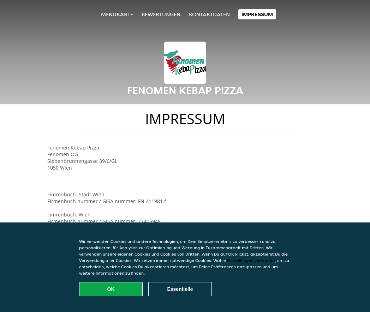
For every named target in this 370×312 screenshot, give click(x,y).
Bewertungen (161, 14)
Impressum (257, 14)
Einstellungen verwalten (251, 260)
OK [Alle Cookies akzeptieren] (111, 289)
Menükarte (117, 14)
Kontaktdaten (209, 14)
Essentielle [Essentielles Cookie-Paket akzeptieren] (180, 289)
